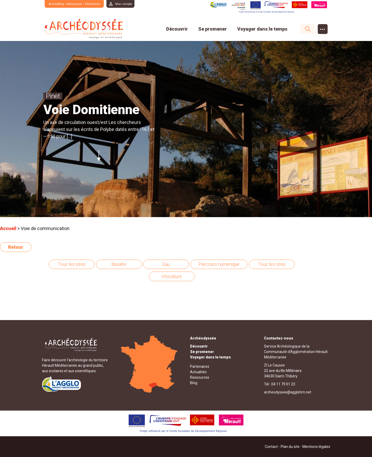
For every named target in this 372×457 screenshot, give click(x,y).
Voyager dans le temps (262, 29)
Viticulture (171, 276)
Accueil (8, 228)
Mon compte (132, 4)
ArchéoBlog (57, 4)
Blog (193, 382)
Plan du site (290, 446)
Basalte (118, 264)
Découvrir (177, 29)
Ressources (78, 4)
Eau (166, 264)
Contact (271, 446)
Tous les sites (72, 264)
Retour (15, 247)
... (322, 27)
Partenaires (98, 4)
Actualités (198, 372)
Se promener (212, 29)
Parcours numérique (219, 264)
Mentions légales (316, 446)
